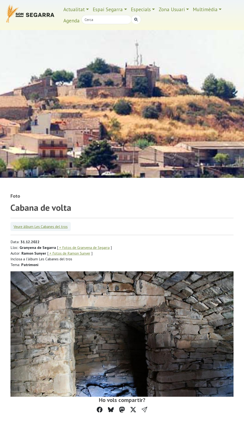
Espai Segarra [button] (108, 9)
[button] (144, 409)
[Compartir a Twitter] (133, 409)
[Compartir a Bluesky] (111, 409)
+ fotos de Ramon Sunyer (69, 253)
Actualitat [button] (74, 9)
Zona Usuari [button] (172, 9)
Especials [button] (141, 9)
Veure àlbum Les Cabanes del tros (41, 226)
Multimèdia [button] (205, 9)
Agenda (71, 20)
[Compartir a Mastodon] (122, 409)
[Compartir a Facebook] (99, 409)
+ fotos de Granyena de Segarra (84, 247)
